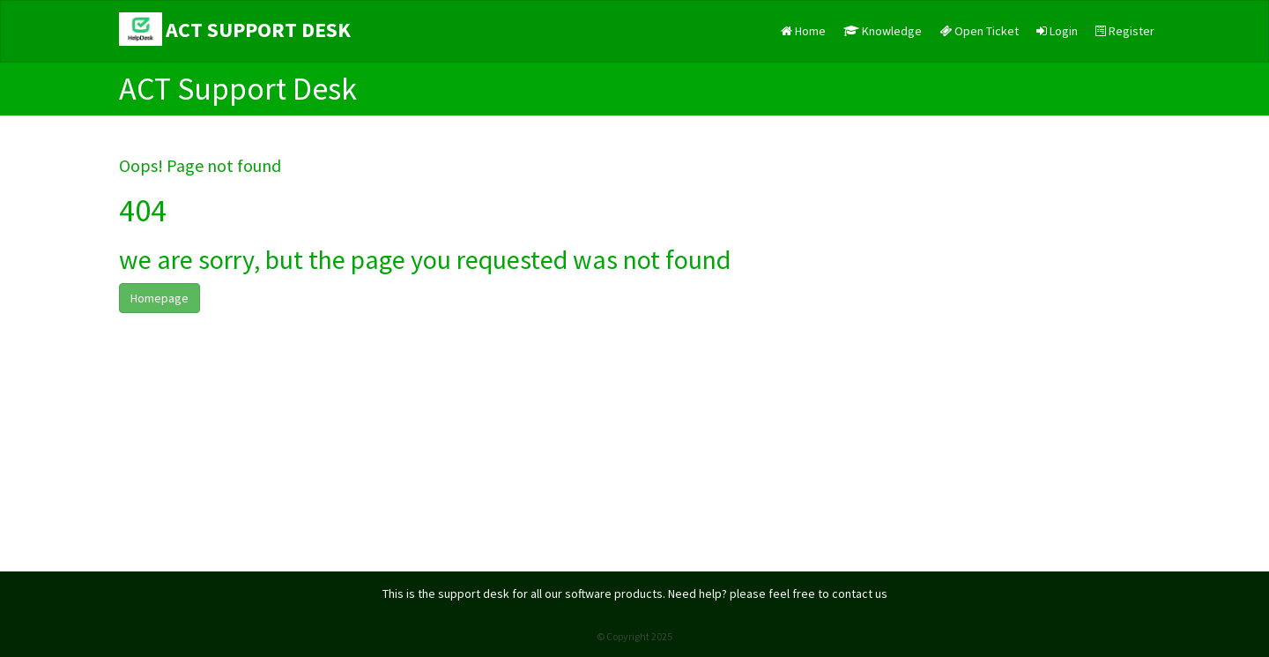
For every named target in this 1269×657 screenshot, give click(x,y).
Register (1124, 31)
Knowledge (882, 31)
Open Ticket (979, 31)
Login (1057, 31)
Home (803, 31)
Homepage (159, 298)
